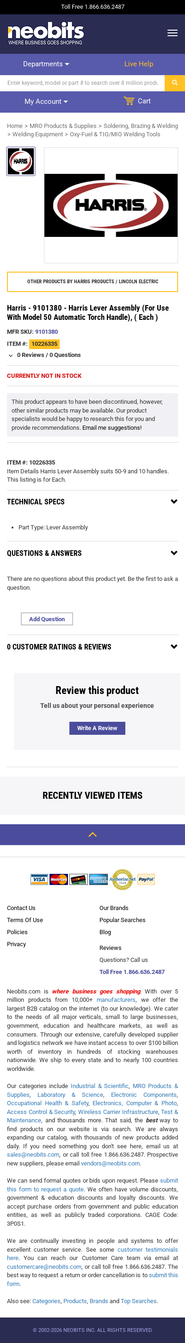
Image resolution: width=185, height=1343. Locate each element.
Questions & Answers (44, 553)
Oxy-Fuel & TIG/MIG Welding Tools (115, 134)
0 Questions (65, 354)
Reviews (110, 947)
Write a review (97, 728)
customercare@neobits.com (44, 1266)
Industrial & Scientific (100, 1085)
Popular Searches (122, 920)
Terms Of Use (25, 920)
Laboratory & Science (70, 1094)
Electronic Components (144, 1094)
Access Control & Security (41, 1111)
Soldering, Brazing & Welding (141, 125)
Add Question (47, 619)
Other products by (92, 282)
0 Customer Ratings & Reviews (59, 647)
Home (15, 125)
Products (75, 1301)
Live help (138, 64)
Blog (105, 932)
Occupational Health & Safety (47, 1103)
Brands (99, 1301)
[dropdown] (170, 33)
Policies (17, 932)
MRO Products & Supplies (63, 125)
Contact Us (21, 907)
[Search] (82, 83)
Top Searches (139, 1301)
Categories (46, 1301)
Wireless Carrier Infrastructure (118, 1111)
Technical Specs (36, 501)
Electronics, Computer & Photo (134, 1103)
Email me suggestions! (112, 427)
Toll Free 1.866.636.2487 (132, 971)
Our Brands (114, 907)
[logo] (46, 33)
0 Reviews (30, 354)
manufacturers (116, 999)
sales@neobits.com (33, 1154)
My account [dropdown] (46, 101)
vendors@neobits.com (110, 1163)
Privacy (16, 944)
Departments (46, 64)
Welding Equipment (37, 134)
